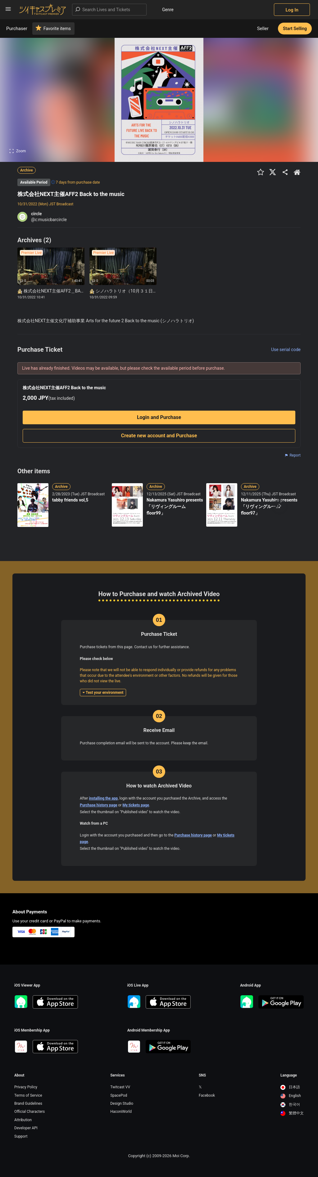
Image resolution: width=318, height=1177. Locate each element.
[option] (292, 1087)
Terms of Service (28, 1095)
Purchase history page (98, 805)
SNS (202, 1075)
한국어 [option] (290, 1104)
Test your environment (103, 692)
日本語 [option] (290, 1087)
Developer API (26, 1128)
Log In (291, 10)
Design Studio (121, 1103)
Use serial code (286, 349)
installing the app (103, 798)
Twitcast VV (120, 1087)
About (19, 1075)
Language (288, 1075)
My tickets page (135, 805)
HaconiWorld (121, 1111)
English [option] (290, 1096)
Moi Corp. (181, 1155)
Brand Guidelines (28, 1103)
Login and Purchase (159, 417)
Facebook (207, 1095)
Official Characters (29, 1111)
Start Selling (295, 28)
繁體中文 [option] (292, 1113)
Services (117, 1075)
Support (20, 1136)
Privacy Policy (25, 1087)
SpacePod (118, 1095)
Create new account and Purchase (159, 436)
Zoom (17, 151)
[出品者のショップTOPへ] (297, 172)
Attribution (23, 1120)
